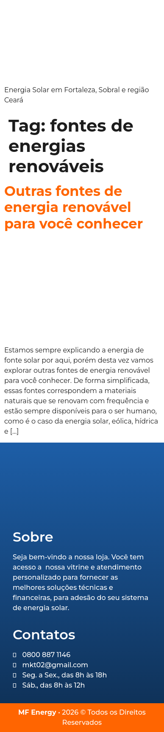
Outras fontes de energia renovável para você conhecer (73, 207)
